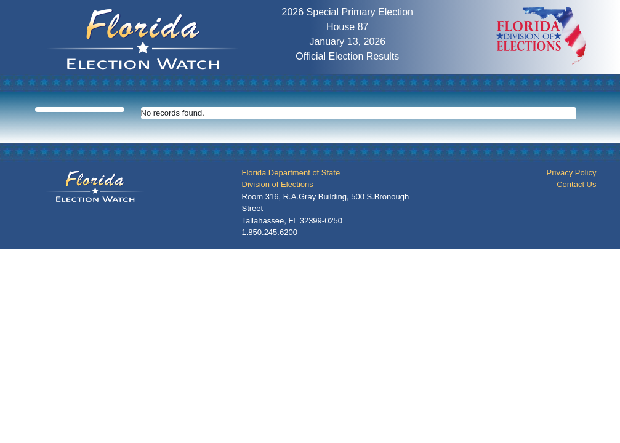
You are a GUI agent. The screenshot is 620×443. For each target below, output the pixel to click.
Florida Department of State (291, 172)
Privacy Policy (572, 172)
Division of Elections (277, 184)
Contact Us (576, 184)
